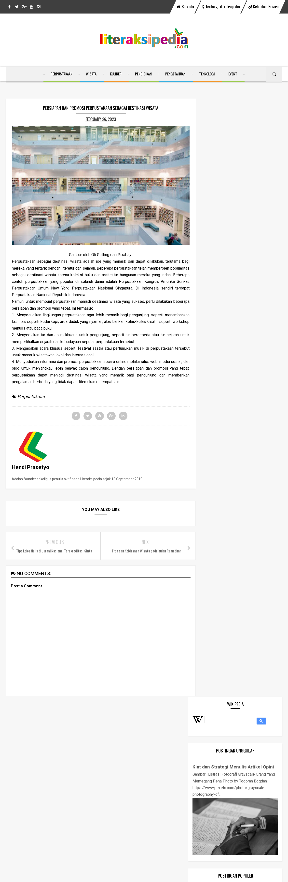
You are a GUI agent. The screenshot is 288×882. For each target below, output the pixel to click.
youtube (158, 720)
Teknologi (207, 74)
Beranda (185, 7)
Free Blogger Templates (179, 875)
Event (232, 74)
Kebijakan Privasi (263, 7)
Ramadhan (215, 534)
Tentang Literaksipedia (221, 7)
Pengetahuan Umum (223, 515)
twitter (126, 720)
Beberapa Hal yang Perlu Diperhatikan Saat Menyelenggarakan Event (246, 401)
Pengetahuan (175, 74)
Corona (213, 446)
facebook (93, 720)
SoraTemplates (121, 875)
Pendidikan (143, 74)
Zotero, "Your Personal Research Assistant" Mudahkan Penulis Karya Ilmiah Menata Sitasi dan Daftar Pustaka (246, 329)
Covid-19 (214, 456)
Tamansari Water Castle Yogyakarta (248, 353)
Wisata (91, 74)
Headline (214, 475)
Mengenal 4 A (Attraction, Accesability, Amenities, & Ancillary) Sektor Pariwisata (243, 306)
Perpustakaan (61, 74)
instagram (193, 720)
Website (213, 554)
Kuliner (116, 74)
